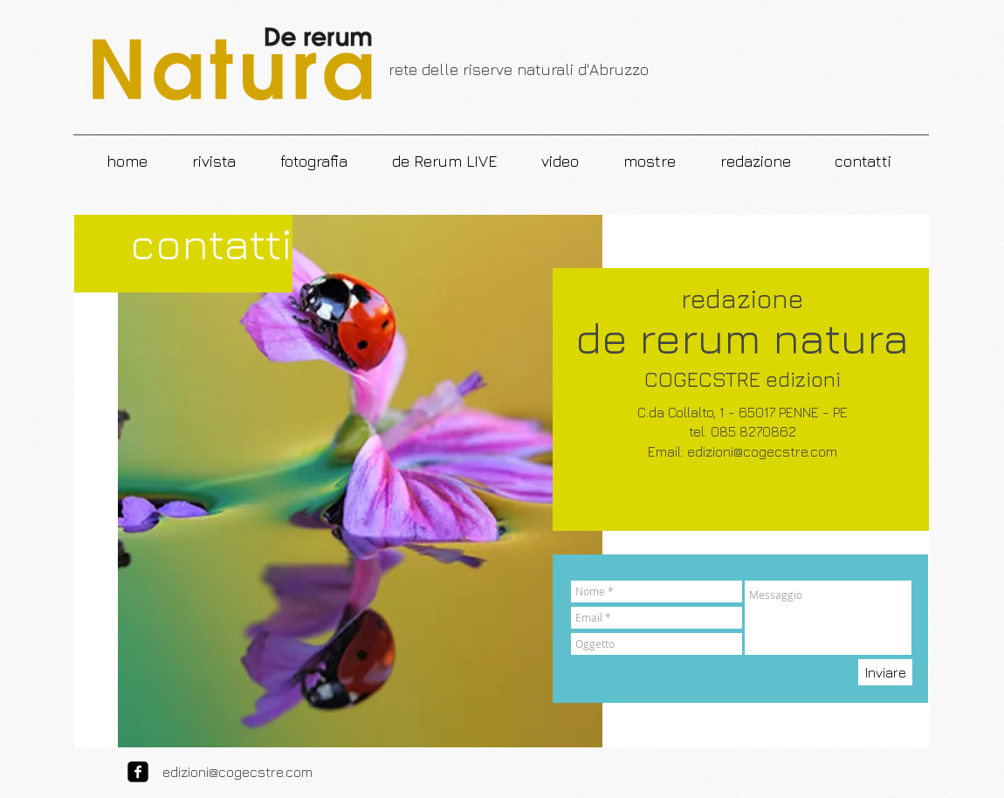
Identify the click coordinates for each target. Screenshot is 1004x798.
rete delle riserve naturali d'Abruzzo (519, 69)
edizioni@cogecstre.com (762, 451)
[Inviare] (885, 672)
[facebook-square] (137, 771)
